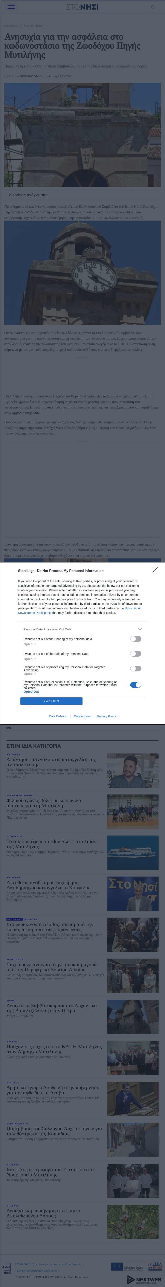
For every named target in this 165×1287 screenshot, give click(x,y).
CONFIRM (51, 701)
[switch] (135, 639)
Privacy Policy (106, 716)
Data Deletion (58, 716)
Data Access (82, 716)
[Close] (157, 571)
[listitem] (82, 629)
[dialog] (82, 643)
